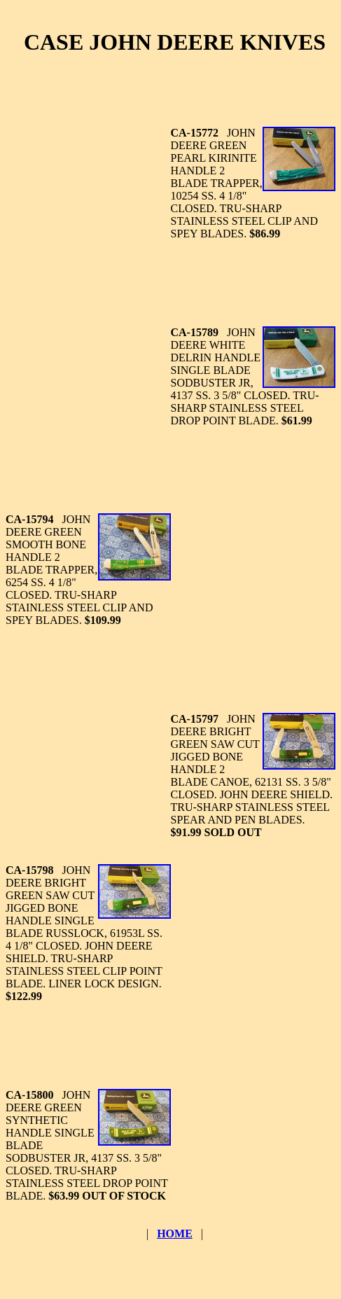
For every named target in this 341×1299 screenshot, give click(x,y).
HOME (175, 1233)
